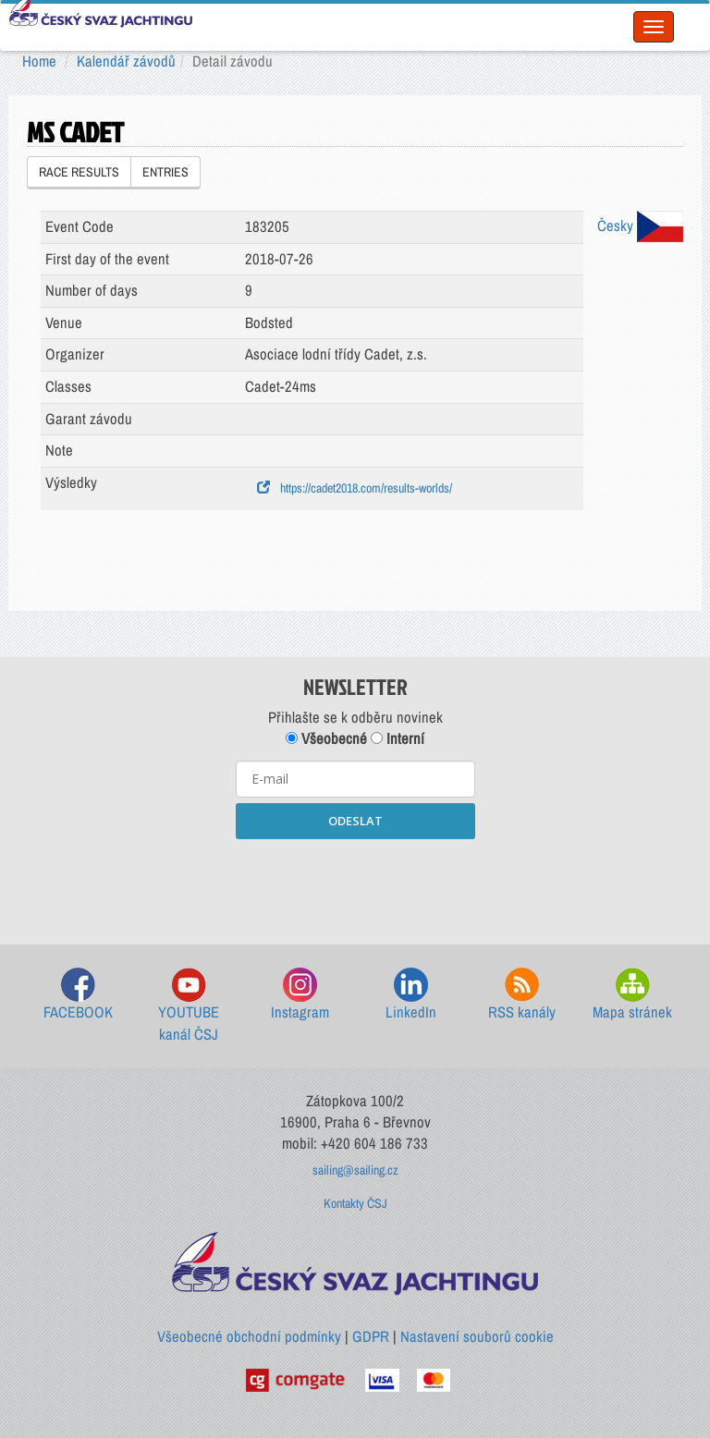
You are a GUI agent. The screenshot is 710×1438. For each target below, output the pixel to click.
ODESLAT (355, 820)
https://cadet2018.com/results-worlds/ (354, 488)
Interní (397, 738)
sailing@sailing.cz (355, 1170)
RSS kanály (522, 995)
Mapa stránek (632, 995)
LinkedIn (411, 995)
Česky (640, 225)
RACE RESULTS (79, 172)
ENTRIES (165, 172)
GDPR (370, 1336)
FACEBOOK (78, 995)
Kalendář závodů (126, 61)
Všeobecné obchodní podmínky (249, 1336)
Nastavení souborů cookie (477, 1336)
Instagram (300, 995)
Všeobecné (326, 738)
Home (39, 61)
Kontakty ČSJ (355, 1203)
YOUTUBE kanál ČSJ (188, 1006)
